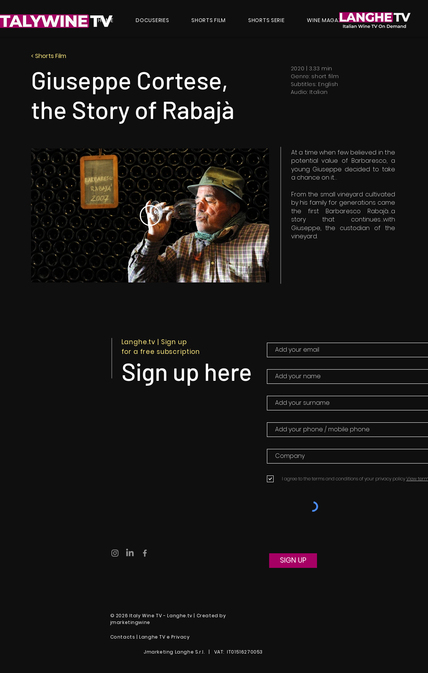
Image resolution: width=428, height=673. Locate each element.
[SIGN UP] (293, 560)
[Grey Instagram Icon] (115, 553)
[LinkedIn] (130, 553)
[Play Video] (149, 215)
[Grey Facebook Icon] (145, 553)
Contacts (122, 637)
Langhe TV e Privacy (164, 637)
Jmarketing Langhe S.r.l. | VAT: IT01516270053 (206, 652)
